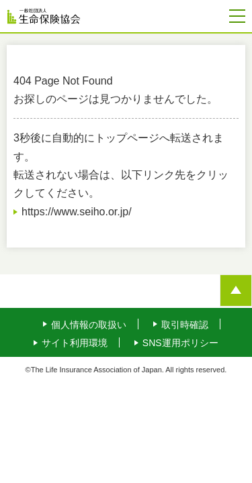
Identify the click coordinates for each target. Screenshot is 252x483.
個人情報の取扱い (88, 324)
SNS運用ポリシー (180, 342)
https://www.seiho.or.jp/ (77, 211)
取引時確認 (184, 324)
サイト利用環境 (75, 342)
